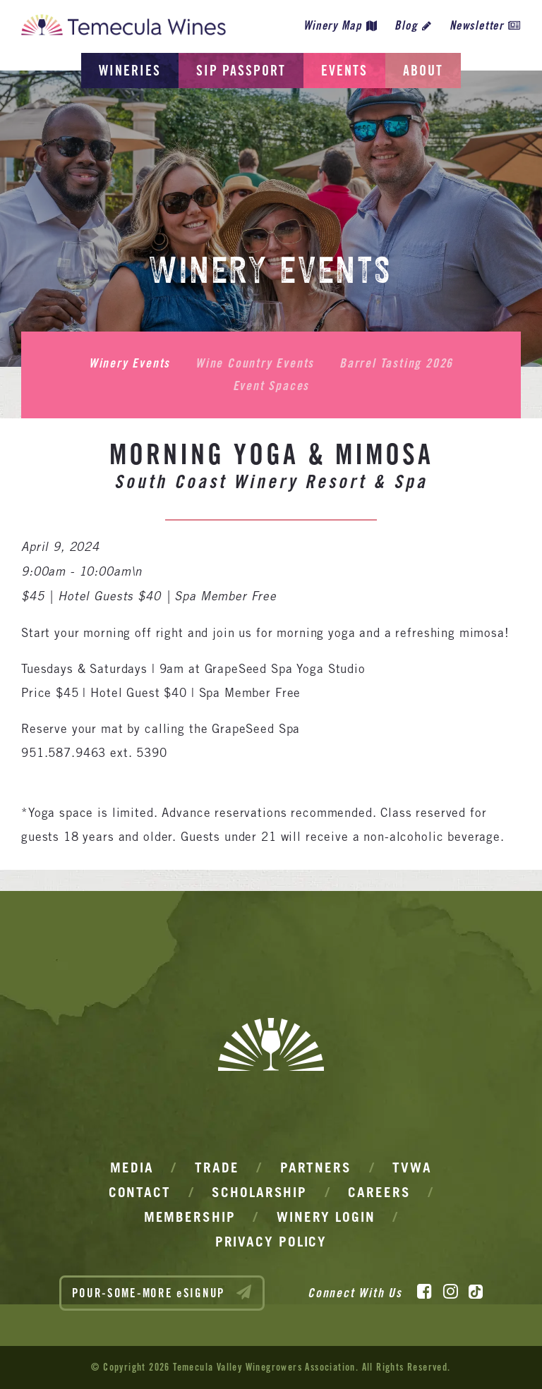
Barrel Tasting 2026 (396, 363)
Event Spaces (271, 386)
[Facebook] (424, 1291)
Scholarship (259, 1192)
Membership (190, 1217)
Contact (140, 1192)
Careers (379, 1192)
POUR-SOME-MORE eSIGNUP (162, 1292)
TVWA (412, 1167)
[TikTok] (476, 1292)
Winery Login (326, 1217)
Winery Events (129, 363)
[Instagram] (450, 1291)
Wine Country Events (254, 363)
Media (132, 1167)
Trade (217, 1167)
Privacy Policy (271, 1241)
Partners (315, 1167)
